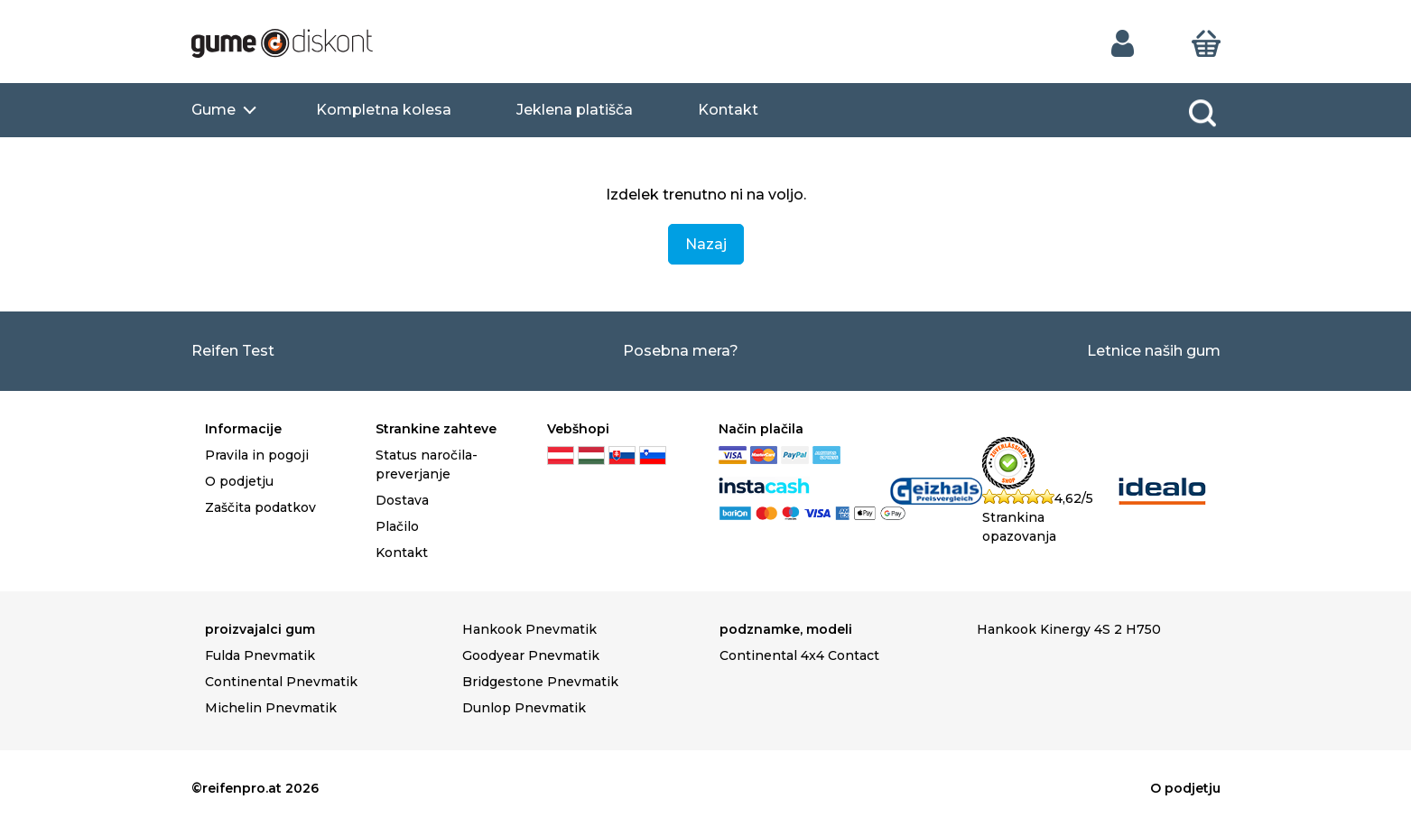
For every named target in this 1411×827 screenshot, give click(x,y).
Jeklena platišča (574, 109)
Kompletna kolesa (383, 109)
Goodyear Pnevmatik (530, 655)
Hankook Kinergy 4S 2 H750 (1069, 629)
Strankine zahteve (436, 429)
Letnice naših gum (1154, 350)
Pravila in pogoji (257, 455)
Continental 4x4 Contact (799, 655)
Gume (213, 109)
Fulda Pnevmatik (260, 655)
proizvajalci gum (260, 629)
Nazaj (706, 244)
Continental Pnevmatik (281, 682)
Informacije (243, 429)
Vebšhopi (578, 429)
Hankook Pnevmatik (529, 629)
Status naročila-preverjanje (427, 464)
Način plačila (761, 429)
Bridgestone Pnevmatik (540, 682)
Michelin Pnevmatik (271, 708)
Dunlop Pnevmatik (524, 708)
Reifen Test (232, 350)
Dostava (402, 500)
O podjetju (239, 481)
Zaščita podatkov (260, 507)
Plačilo (397, 526)
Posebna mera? (680, 350)
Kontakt (728, 109)
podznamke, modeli (785, 629)
